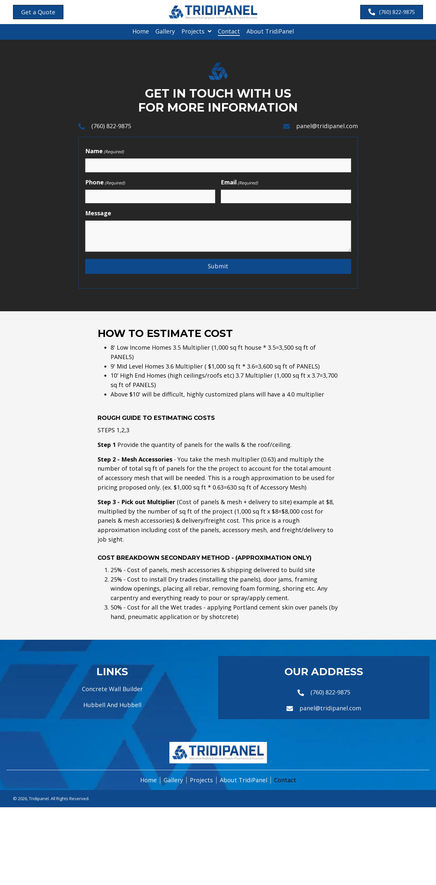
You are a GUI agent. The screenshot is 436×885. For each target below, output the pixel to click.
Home (148, 781)
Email (239, 183)
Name (104, 152)
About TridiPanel (243, 781)
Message (98, 214)
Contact (285, 781)
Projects (201, 781)
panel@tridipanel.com (327, 126)
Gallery (173, 781)
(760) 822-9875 (111, 126)
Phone (105, 183)
